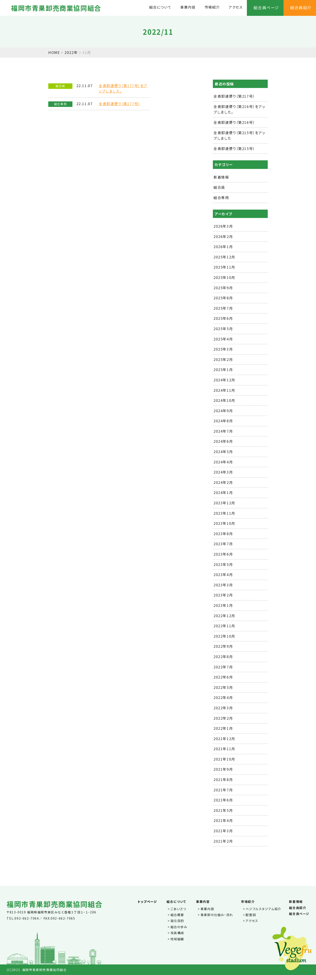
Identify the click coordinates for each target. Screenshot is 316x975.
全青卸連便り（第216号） (234, 122)
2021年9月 (223, 769)
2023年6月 (223, 554)
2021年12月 (224, 738)
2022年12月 (224, 615)
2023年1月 (223, 605)
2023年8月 (223, 533)
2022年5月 (223, 687)
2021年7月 (223, 789)
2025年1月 (223, 369)
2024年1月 (223, 492)
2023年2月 (223, 595)
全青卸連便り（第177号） (119, 103)
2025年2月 (223, 359)
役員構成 (177, 933)
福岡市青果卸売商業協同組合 (56, 8)
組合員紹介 (301, 7)
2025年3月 (223, 349)
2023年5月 (223, 564)
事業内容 (188, 7)
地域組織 (177, 939)
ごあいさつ (178, 909)
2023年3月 (223, 584)
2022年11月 (224, 625)
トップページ (147, 901)
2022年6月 (223, 677)
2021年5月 (223, 810)
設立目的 (177, 920)
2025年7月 (223, 308)
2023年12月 (224, 502)
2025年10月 (224, 277)
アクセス (235, 7)
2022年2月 (223, 718)
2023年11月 (224, 513)
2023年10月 (224, 523)
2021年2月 (223, 841)
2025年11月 (224, 267)
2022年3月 (223, 707)
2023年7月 (223, 543)
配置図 (251, 915)
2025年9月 (223, 287)
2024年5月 (223, 451)
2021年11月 (224, 748)
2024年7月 (223, 431)
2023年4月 (223, 574)
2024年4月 (223, 462)
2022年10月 (224, 636)
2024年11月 (224, 390)
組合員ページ (266, 7)
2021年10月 (224, 759)
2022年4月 (223, 697)
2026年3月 (223, 226)
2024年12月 (224, 379)
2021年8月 (223, 779)
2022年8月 (223, 656)
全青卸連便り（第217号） (234, 96)
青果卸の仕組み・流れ (217, 915)
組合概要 (177, 915)
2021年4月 (223, 820)
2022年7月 (223, 667)
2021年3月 (223, 830)
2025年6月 (223, 318)
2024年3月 (223, 472)
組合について (160, 7)
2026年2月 (223, 236)
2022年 (71, 52)
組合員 (219, 187)
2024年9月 (223, 410)
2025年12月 (224, 257)
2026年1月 (223, 246)
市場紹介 (212, 7)
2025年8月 (223, 297)
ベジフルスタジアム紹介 (263, 909)
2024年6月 (223, 441)
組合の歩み (179, 927)
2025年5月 (223, 328)
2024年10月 (224, 400)
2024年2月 (223, 482)
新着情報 (221, 177)
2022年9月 (223, 646)
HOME (54, 52)
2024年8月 (223, 420)
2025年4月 (223, 339)
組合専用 (221, 197)
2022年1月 (223, 728)
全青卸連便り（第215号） (234, 148)
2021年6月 (223, 800)
